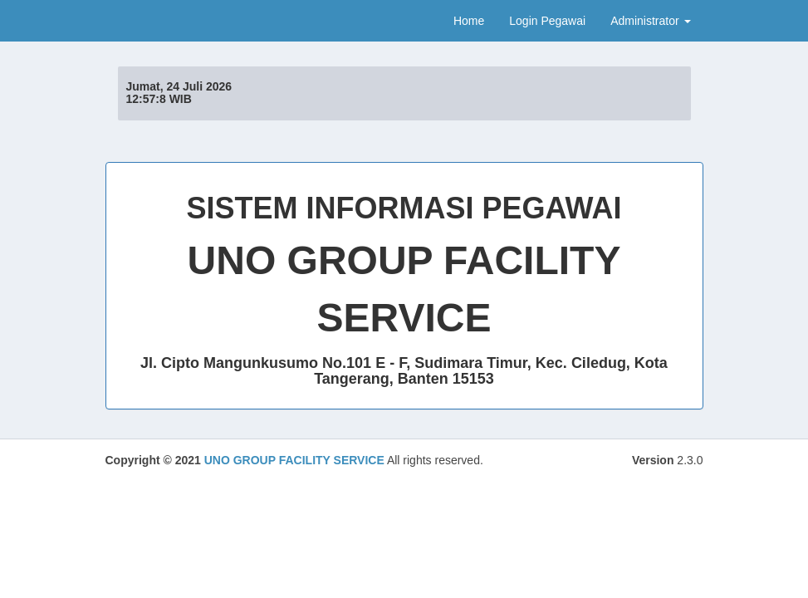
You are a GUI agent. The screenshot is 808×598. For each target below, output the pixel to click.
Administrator (650, 20)
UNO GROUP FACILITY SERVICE (294, 460)
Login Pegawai (547, 20)
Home (468, 20)
